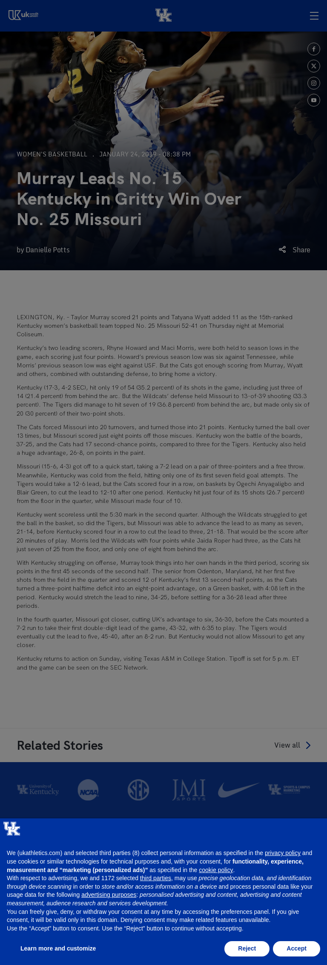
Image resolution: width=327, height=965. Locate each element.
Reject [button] (247, 948)
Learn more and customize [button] (58, 948)
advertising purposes (108, 894)
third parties (155, 878)
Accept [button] (297, 948)
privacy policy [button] (283, 852)
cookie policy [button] (216, 870)
